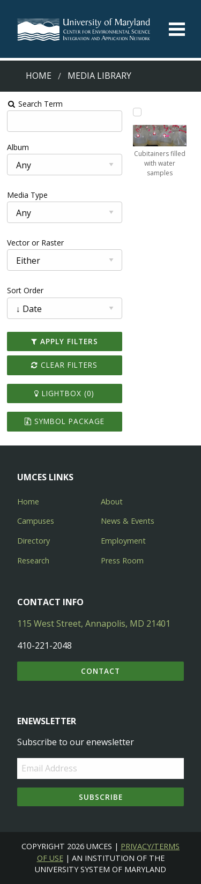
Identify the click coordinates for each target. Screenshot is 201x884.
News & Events (127, 521)
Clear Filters (64, 365)
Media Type (27, 195)
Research (33, 560)
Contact (100, 671)
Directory (33, 541)
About (112, 501)
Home (38, 75)
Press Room (122, 560)
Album (18, 147)
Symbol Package (65, 421)
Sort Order (25, 290)
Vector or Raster (35, 242)
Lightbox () (64, 393)
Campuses (35, 521)
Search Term (35, 104)
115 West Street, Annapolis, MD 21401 (93, 623)
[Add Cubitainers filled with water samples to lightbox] (137, 112)
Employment (123, 541)
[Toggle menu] (177, 29)
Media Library (99, 75)
